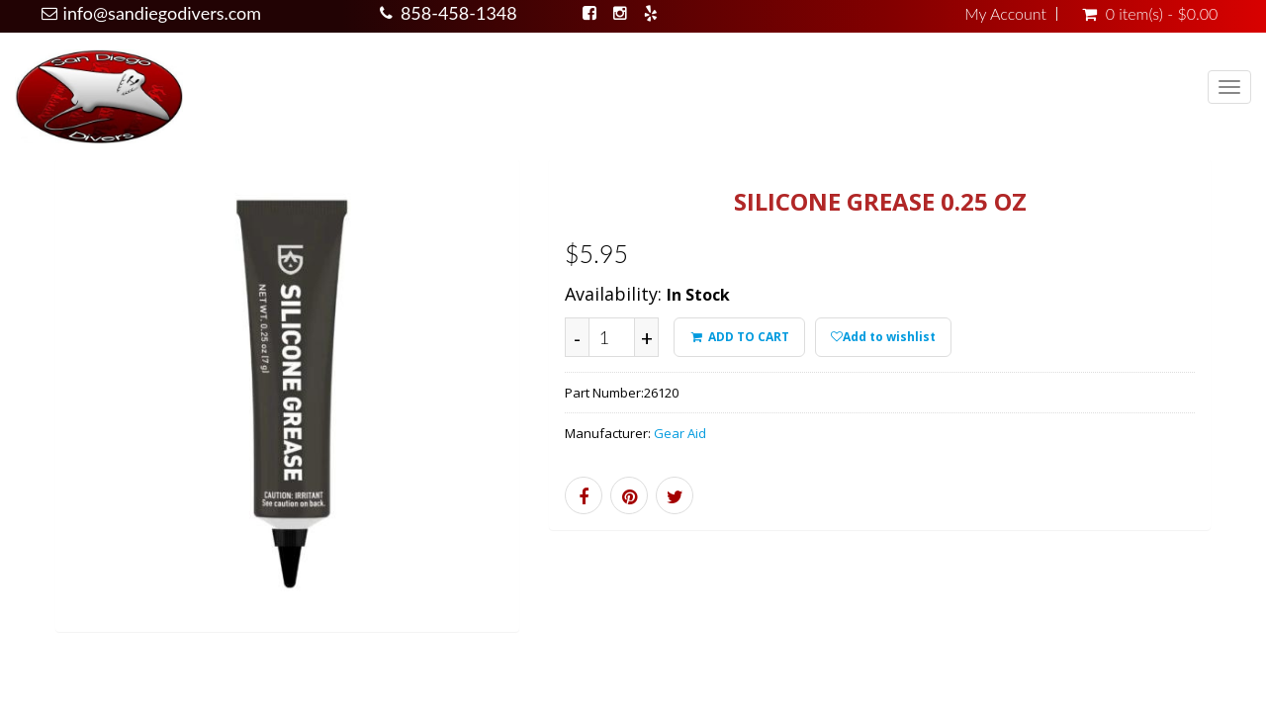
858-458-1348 (459, 13)
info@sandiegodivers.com (162, 13)
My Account (1005, 14)
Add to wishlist (883, 336)
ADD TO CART (738, 336)
